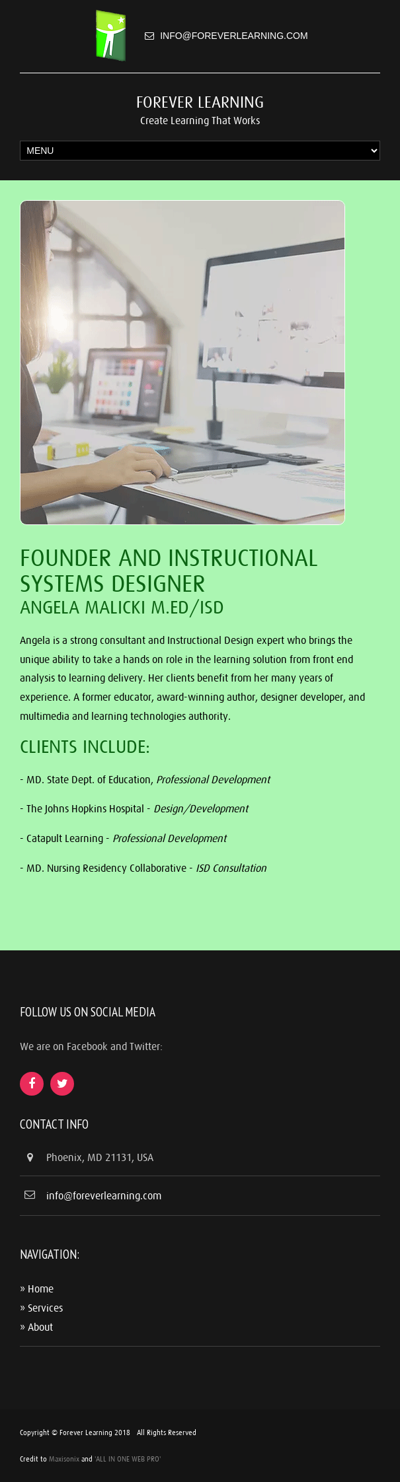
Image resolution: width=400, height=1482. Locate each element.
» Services (41, 1308)
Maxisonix (64, 1459)
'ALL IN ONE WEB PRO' (128, 1459)
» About (36, 1327)
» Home (37, 1288)
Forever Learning (200, 102)
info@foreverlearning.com (233, 35)
